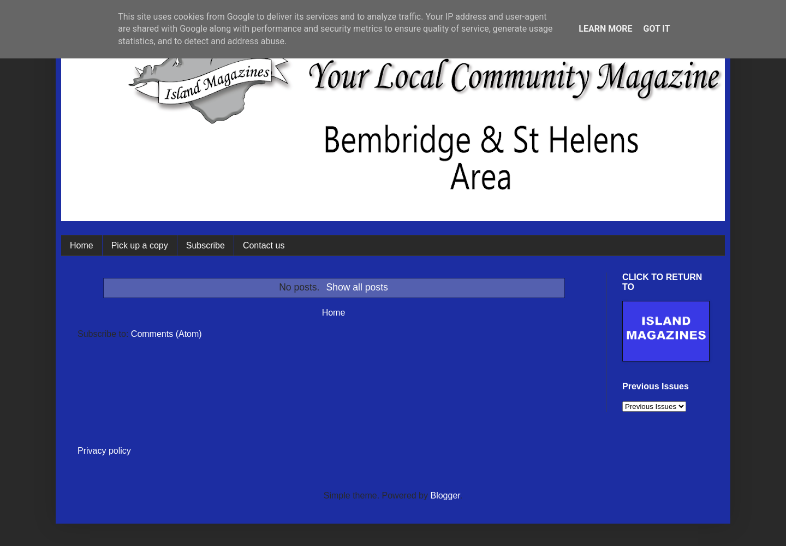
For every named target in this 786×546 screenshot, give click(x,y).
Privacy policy (104, 450)
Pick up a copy (139, 245)
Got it (656, 28)
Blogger (445, 495)
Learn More (605, 28)
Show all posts (357, 287)
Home (81, 245)
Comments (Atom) (166, 334)
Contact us (263, 245)
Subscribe (205, 245)
